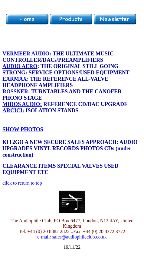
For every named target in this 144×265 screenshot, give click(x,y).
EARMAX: (16, 79)
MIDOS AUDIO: (22, 104)
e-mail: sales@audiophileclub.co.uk (71, 236)
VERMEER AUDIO (26, 54)
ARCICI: (13, 111)
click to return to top (22, 183)
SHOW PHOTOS (22, 129)
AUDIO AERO (20, 66)
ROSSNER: (16, 92)
